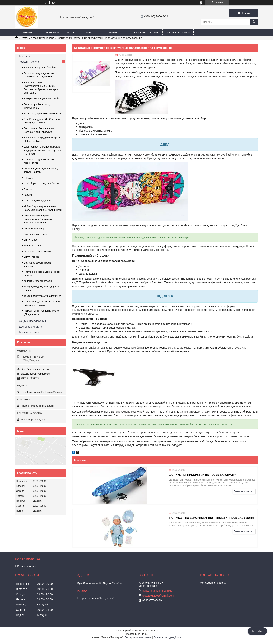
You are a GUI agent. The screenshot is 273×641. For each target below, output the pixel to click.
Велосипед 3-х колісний (37, 251)
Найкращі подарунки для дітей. (41, 98)
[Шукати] (254, 22)
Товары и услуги (57, 32)
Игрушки (28, 177)
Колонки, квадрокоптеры (38, 280)
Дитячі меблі (31, 239)
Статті (24, 37)
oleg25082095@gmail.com (35, 373)
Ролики (28, 194)
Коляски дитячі (32, 245)
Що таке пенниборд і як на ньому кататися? (202, 474)
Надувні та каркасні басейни (40, 67)
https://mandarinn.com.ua (35, 369)
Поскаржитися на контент (138, 637)
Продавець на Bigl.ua (136, 634)
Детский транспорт (42, 37)
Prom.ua (154, 630)
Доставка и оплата (146, 32)
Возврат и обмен (178, 32)
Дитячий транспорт (35, 228)
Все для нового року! (36, 234)
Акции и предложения (32, 321)
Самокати (29, 189)
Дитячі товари (32, 256)
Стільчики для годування (38, 200)
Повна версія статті (244, 491)
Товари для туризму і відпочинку (42, 295)
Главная (28, 32)
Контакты (115, 32)
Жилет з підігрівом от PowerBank (42, 113)
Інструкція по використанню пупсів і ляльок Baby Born (211, 517)
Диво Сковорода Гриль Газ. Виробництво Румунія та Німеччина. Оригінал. (39, 219)
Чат (257, 631)
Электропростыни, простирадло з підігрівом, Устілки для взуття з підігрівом (42, 150)
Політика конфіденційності (168, 637)
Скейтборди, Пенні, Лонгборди (41, 183)
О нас (89, 32)
